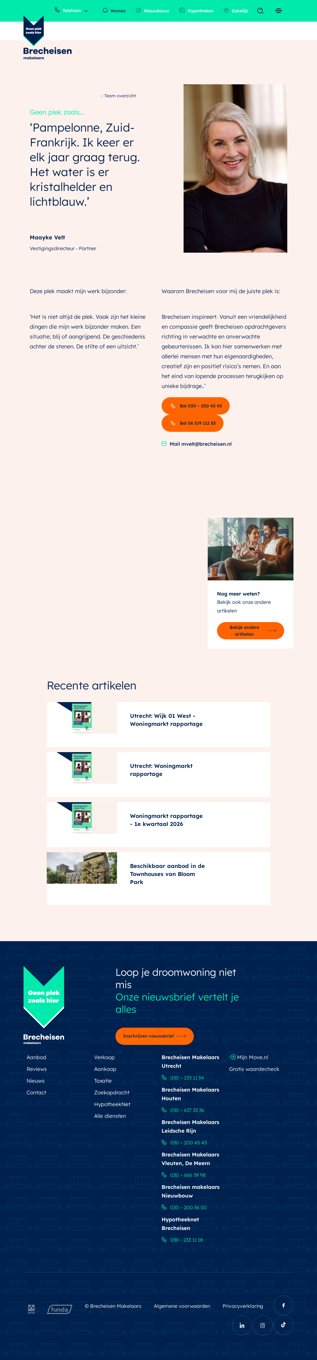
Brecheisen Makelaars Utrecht (190, 1061)
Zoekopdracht (111, 1092)
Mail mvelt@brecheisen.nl (197, 444)
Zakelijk (236, 11)
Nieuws (36, 1080)
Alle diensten (110, 1116)
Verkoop (104, 1057)
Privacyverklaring (243, 1306)
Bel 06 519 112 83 (192, 423)
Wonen (114, 11)
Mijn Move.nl (248, 1057)
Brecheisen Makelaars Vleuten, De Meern (190, 1158)
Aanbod (36, 1057)
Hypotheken (196, 11)
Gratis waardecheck (254, 1069)
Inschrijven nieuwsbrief (148, 1036)
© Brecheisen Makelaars (113, 1306)
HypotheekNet (112, 1104)
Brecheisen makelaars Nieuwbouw (190, 1191)
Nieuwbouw (152, 11)
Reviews (37, 1069)
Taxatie (103, 1080)
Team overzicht (118, 96)
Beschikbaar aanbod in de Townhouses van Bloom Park (167, 874)
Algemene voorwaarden (182, 1306)
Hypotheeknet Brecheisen (180, 1223)
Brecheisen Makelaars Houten (190, 1093)
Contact (36, 1092)
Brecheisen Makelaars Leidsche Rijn (190, 1126)
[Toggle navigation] (261, 11)
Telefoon (68, 10)
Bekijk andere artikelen (244, 631)
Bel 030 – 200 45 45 (195, 406)
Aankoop (105, 1069)
